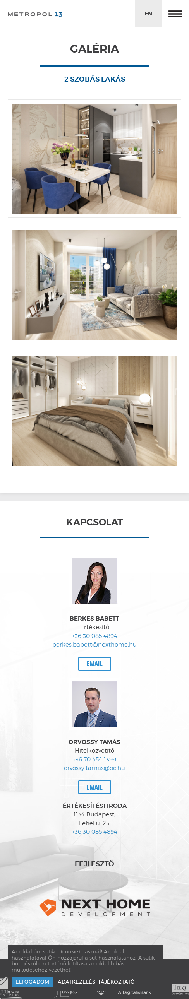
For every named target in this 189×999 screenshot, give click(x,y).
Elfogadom (32, 981)
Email (95, 663)
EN (148, 13)
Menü (175, 13)
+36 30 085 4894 (94, 636)
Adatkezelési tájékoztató (96, 981)
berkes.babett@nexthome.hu (94, 644)
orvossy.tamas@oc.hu (94, 768)
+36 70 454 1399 (94, 759)
